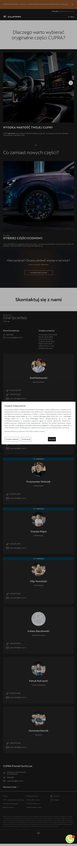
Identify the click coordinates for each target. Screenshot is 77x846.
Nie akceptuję (26, 439)
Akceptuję (52, 439)
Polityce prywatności (18, 431)
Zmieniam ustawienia (12, 439)
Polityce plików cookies (37, 431)
